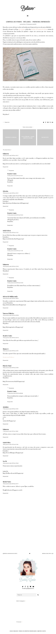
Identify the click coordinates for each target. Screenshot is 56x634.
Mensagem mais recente (10, 553)
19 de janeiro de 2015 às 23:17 (10, 483)
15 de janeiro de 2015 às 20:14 (11, 337)
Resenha (7, 122)
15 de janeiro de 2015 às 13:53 (15, 282)
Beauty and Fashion (8, 357)
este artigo (21, 29)
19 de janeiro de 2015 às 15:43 (11, 463)
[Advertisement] (29, 534)
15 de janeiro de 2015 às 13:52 (11, 266)
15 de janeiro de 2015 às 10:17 (10, 155)
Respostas (11, 170)
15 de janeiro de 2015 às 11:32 (10, 232)
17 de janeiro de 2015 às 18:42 (10, 431)
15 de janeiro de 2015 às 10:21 (15, 175)
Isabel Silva (6, 442)
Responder (5, 166)
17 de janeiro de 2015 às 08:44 (15, 393)
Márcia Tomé (7, 366)
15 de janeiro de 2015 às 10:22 (15, 215)
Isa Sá (5, 461)
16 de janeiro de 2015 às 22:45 (11, 367)
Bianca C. (6, 349)
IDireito (5, 191)
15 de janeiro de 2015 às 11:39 (15, 250)
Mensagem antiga (47, 553)
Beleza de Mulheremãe (10, 296)
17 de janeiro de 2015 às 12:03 (10, 408)
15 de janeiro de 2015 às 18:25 (11, 298)
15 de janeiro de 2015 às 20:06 (11, 315)
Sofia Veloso (7, 231)
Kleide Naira (7, 482)
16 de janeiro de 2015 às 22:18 (10, 350)
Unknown (6, 154)
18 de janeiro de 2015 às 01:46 (10, 444)
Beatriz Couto (12, 174)
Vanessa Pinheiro (8, 313)
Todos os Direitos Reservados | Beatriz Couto (32, 631)
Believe (16, 631)
